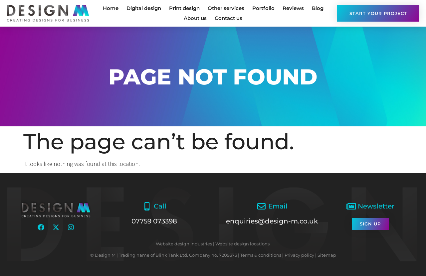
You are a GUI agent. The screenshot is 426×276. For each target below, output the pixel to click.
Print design (184, 8)
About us (195, 18)
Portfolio (263, 8)
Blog (317, 8)
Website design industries (184, 243)
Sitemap (327, 255)
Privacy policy (299, 255)
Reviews (293, 8)
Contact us (228, 18)
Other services (226, 8)
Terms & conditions (260, 255)
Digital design (143, 8)
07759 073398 (154, 221)
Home (110, 8)
